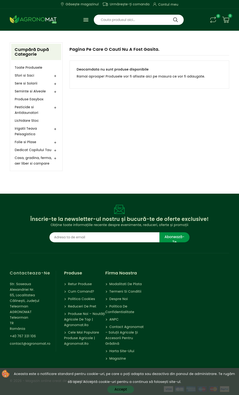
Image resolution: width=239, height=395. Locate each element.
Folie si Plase (25, 142)
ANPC (113, 319)
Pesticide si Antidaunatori (26, 110)
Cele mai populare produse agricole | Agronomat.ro (81, 338)
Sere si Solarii (26, 83)
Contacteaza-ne (30, 273)
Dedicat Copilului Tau (33, 150)
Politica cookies (81, 299)
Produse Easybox (29, 99)
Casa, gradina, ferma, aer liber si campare (33, 160)
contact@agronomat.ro (30, 343)
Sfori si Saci (24, 75)
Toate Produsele (28, 67)
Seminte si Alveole (30, 91)
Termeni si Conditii (124, 291)
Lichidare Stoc (27, 120)
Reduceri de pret (81, 306)
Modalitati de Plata (125, 284)
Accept (120, 389)
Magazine (117, 358)
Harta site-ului (121, 351)
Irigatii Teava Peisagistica (26, 131)
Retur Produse (79, 284)
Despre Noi (118, 299)
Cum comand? (80, 291)
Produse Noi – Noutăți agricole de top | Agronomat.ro (84, 319)
